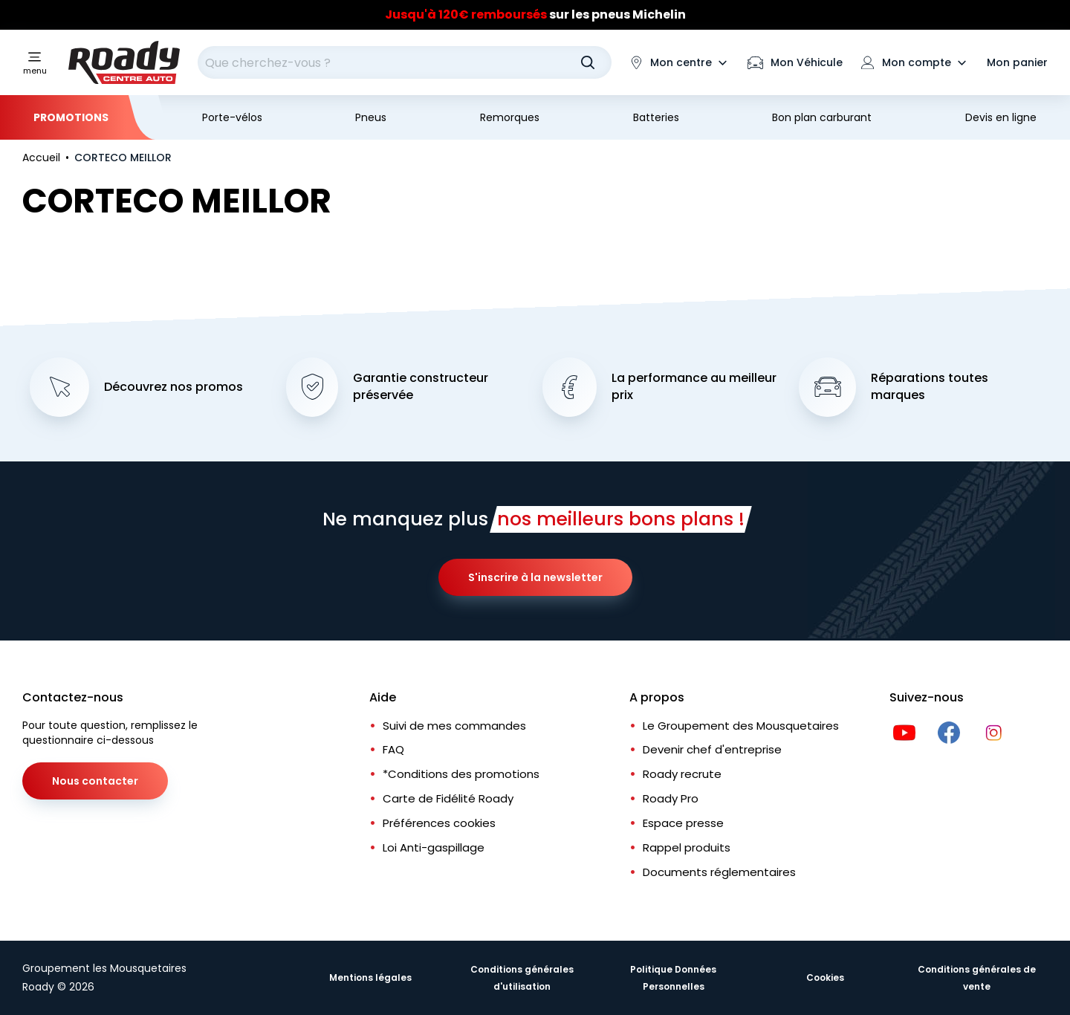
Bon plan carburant (822, 117)
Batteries (656, 117)
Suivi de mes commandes (454, 725)
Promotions (70, 117)
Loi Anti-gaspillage (433, 847)
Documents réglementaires (719, 872)
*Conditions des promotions (461, 774)
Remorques (509, 117)
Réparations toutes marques (929, 386)
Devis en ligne (1001, 117)
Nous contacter (95, 781)
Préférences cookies (439, 823)
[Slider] (535, 15)
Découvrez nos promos (173, 387)
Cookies (825, 977)
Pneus (370, 117)
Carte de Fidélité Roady (448, 798)
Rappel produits (686, 847)
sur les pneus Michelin (535, 14)
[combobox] (405, 62)
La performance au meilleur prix (694, 386)
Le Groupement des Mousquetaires (741, 725)
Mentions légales (370, 977)
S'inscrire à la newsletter (535, 577)
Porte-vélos (232, 117)
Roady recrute (682, 774)
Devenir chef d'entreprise (712, 749)
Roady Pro (670, 798)
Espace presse (683, 823)
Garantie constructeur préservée (420, 386)
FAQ (393, 749)
